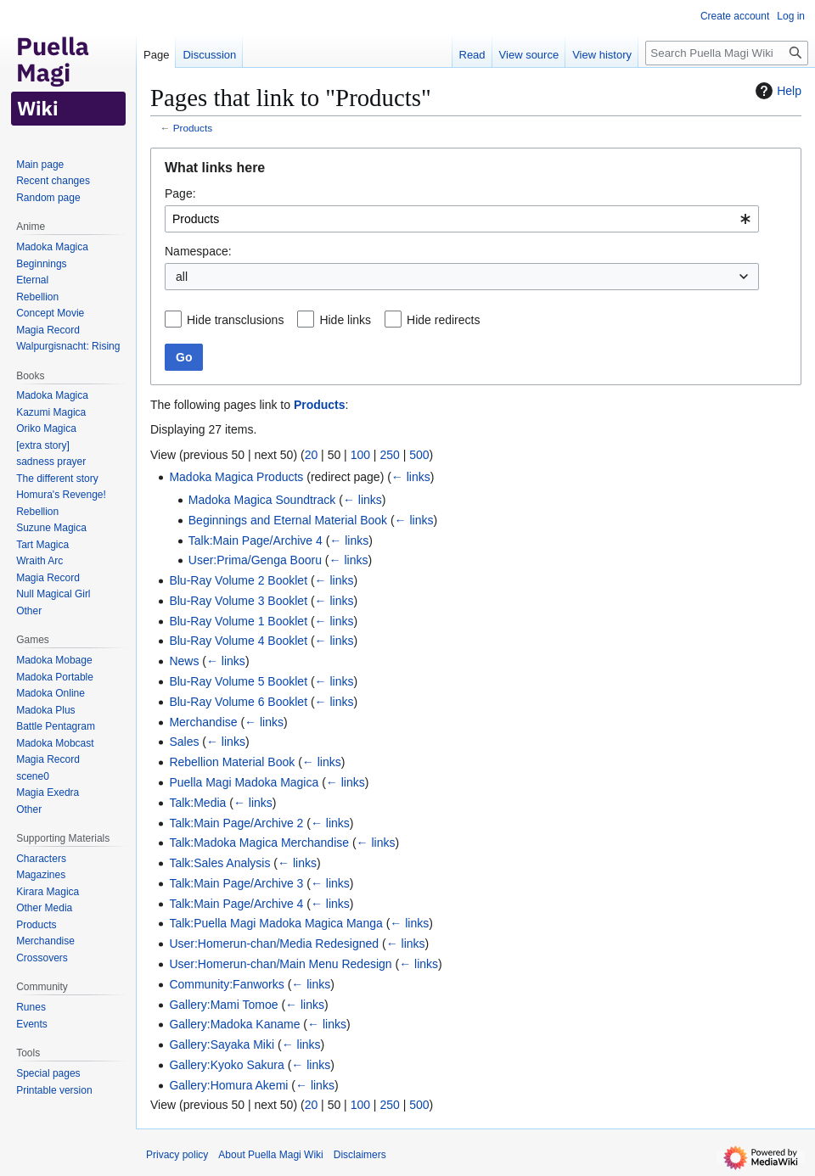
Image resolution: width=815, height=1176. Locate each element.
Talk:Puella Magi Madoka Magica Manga (275, 923)
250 (389, 455)
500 (419, 455)
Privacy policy (177, 1155)
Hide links (345, 320)
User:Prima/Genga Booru (255, 560)
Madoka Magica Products (236, 477)
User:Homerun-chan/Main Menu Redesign (280, 964)
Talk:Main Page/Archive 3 (236, 883)
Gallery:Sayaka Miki (221, 1044)
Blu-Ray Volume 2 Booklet (238, 580)
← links (410, 477)
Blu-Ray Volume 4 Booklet (238, 640)
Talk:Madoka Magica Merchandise (259, 842)
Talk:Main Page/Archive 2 (236, 823)
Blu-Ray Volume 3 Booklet (238, 601)
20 (311, 455)
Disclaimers (360, 1155)
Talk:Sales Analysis (219, 863)
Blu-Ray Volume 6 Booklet (238, 701)
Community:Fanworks (226, 984)
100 (360, 455)
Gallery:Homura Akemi (228, 1085)
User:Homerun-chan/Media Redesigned (274, 943)
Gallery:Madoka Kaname (234, 1024)
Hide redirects (443, 320)
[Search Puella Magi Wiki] (726, 53)
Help (776, 90)
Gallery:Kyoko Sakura (226, 1065)
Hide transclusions (235, 320)
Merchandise (203, 722)
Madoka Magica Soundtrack (262, 500)
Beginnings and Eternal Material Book (287, 520)
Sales (184, 741)
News (184, 661)
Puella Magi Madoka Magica (243, 782)
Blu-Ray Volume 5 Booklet (238, 681)
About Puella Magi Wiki (270, 1155)
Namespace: (198, 251)
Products (192, 127)
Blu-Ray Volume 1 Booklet (238, 621)
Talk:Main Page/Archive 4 (255, 540)
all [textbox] (182, 276)
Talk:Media (197, 802)
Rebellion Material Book (232, 762)
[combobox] (462, 218)
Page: (180, 193)
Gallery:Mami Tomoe (223, 1004)
